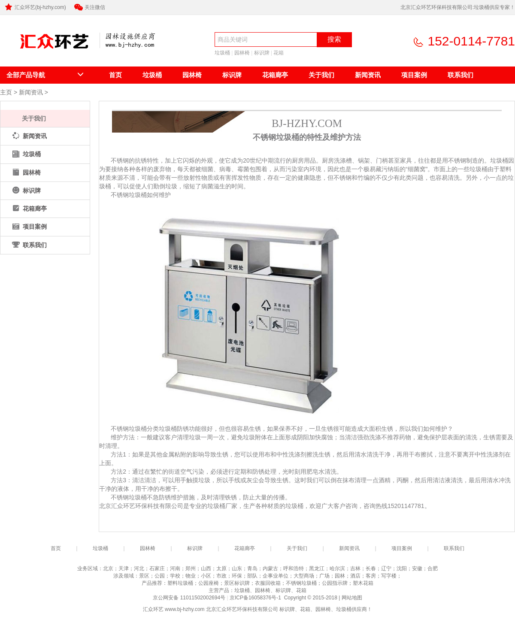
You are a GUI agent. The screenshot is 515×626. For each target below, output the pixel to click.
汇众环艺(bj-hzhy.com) (34, 7)
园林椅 (242, 53)
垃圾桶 (222, 53)
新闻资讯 (368, 75)
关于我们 (321, 75)
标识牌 (262, 53)
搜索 (334, 39)
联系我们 (460, 75)
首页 (115, 75)
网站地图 (352, 598)
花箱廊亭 (275, 75)
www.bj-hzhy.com (184, 609)
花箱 (278, 53)
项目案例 (414, 75)
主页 (6, 92)
